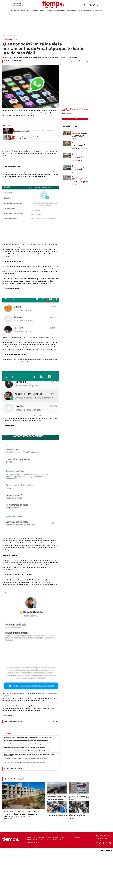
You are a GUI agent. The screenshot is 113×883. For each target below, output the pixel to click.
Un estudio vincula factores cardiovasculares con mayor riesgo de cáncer (24, 747)
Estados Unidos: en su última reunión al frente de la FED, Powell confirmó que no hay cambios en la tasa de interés (31, 754)
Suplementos (97, 10)
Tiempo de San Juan (7, 35)
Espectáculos (83, 10)
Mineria (23, 10)
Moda (89, 10)
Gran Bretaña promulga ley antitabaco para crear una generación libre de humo (26, 740)
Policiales (62, 10)
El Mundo (55, 10)
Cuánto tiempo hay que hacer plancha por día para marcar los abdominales (24, 762)
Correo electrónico (66, 113)
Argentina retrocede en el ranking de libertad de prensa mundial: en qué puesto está (27, 737)
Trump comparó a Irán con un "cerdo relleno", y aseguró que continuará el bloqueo (27, 750)
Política (29, 10)
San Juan (35, 10)
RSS (38, 842)
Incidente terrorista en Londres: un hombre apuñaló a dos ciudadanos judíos (25, 758)
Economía (16, 10)
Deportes (42, 10)
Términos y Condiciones (31, 842)
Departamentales (72, 10)
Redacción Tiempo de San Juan (13, 60)
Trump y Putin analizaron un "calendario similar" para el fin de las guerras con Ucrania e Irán (29, 744)
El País (49, 10)
